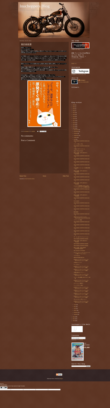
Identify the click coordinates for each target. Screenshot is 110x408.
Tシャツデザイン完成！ (78, 285)
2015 (74, 124)
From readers (76, 201)
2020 (74, 114)
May (75, 306)
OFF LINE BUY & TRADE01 (79, 250)
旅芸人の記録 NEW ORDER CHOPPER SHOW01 (80, 248)
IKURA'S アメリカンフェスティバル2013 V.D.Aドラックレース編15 (81, 302)
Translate (80, 339)
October (75, 133)
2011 (74, 318)
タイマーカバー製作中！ (79, 283)
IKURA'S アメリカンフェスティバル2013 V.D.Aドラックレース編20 (81, 281)
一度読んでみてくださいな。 (80, 148)
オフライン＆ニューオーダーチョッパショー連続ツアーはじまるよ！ (82, 253)
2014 (74, 126)
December (76, 129)
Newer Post (23, 176)
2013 (74, 128)
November (76, 131)
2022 (74, 110)
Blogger (61, 378)
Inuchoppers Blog (35, 6)
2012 (74, 316)
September (76, 135)
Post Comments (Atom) (30, 178)
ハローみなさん (77, 255)
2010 (74, 320)
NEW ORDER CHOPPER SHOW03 (81, 243)
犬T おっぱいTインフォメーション (81, 236)
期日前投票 (76, 211)
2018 (74, 118)
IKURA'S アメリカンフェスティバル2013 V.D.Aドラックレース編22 (81, 267)
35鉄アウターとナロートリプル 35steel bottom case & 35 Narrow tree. (82, 217)
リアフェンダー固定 (78, 219)
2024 (74, 106)
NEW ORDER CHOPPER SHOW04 (81, 238)
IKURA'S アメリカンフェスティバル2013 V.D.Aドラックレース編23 (81, 270)
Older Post (66, 176)
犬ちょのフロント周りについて (80, 299)
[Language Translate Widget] (78, 338)
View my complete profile (84, 82)
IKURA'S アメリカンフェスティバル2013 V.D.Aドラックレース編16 (81, 297)
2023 (74, 108)
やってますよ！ (77, 264)
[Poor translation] (5, 388)
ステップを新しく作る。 (79, 144)
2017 (74, 120)
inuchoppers (82, 80)
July (75, 139)
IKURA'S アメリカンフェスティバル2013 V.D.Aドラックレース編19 (81, 288)
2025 (74, 104)
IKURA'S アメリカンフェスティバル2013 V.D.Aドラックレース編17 (81, 294)
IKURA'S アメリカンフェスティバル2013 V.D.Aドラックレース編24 (81, 260)
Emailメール (73, 63)
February (76, 312)
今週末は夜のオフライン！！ (80, 272)
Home (44, 176)
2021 (74, 112)
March (75, 310)
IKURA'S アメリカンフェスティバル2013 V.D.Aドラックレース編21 (81, 275)
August (75, 137)
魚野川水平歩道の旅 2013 (79, 257)
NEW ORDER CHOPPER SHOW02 (81, 245)
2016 (74, 122)
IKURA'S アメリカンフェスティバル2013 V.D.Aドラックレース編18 (81, 291)
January (75, 314)
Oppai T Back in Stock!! (78, 150)
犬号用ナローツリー (78, 262)
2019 (74, 116)
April (75, 308)
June (75, 304)
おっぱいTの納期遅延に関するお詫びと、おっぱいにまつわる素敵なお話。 (82, 186)
